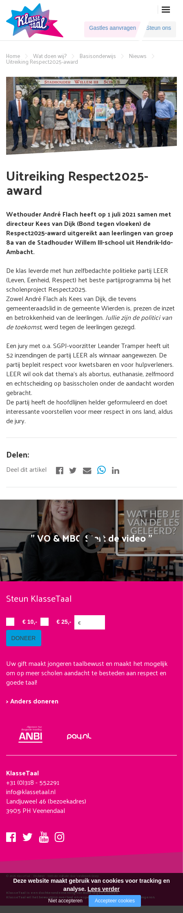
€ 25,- (64, 621)
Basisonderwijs (98, 56)
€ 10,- (29, 621)
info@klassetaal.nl (31, 799)
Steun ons (155, 29)
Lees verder (103, 889)
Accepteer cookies (115, 901)
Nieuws (138, 56)
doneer (26, 646)
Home (13, 56)
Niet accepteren (65, 901)
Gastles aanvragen (107, 29)
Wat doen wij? (50, 56)
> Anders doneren (32, 708)
